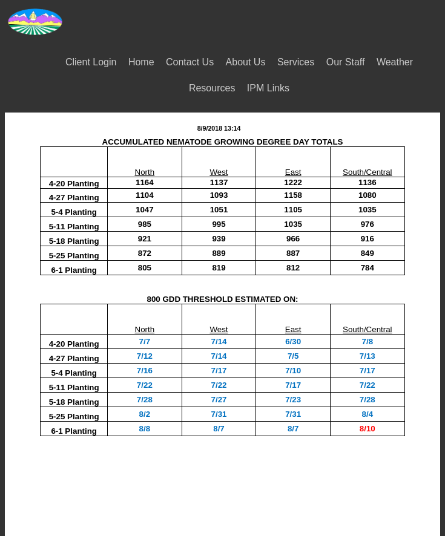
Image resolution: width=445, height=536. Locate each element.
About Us (246, 62)
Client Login (91, 62)
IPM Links (268, 88)
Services (295, 62)
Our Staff (345, 62)
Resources (212, 88)
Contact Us (190, 62)
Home (141, 62)
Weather (395, 62)
